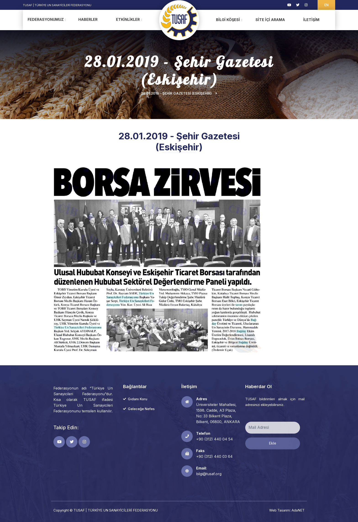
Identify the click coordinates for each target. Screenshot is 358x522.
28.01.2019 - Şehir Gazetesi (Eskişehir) (176, 93)
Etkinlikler (128, 19)
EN (326, 5)
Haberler (87, 19)
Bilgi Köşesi (228, 19)
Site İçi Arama (270, 19)
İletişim (311, 19)
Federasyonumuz (46, 19)
